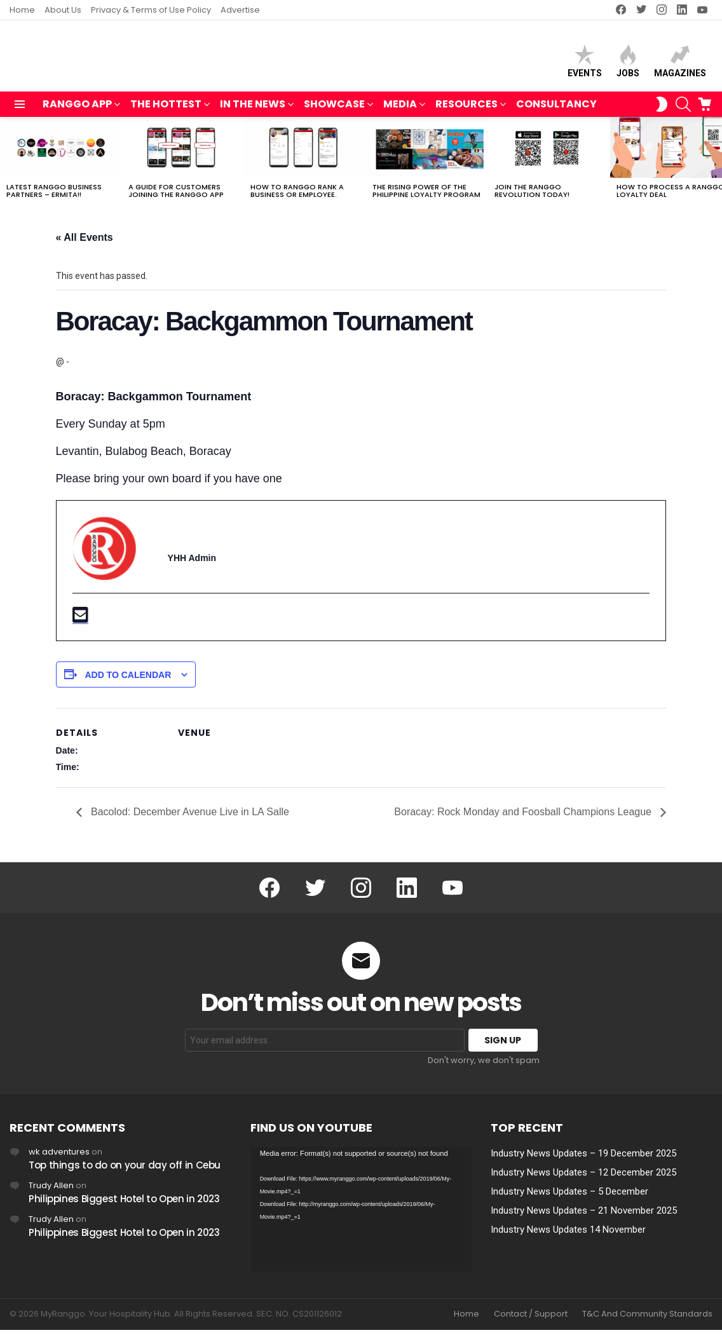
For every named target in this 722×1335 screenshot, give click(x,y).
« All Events (84, 243)
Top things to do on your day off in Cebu (125, 1170)
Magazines (680, 64)
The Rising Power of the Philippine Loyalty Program (426, 196)
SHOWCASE (334, 110)
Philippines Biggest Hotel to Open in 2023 (124, 1204)
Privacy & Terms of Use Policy (151, 10)
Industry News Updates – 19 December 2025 (583, 1159)
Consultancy (556, 109)
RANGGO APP (77, 110)
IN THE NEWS (252, 110)
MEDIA (400, 110)
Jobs (627, 64)
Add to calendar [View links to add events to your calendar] (128, 680)
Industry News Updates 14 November (568, 1235)
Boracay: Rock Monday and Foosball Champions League (524, 817)
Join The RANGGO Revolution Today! (531, 196)
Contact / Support (531, 1320)
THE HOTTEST (165, 110)
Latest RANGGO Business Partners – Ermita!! (54, 196)
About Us (62, 10)
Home (22, 10)
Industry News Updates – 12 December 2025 (583, 1178)
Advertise (240, 10)
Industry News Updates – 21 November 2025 (584, 1216)
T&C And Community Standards (647, 1320)
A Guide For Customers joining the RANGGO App (176, 196)
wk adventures (59, 1157)
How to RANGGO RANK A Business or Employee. (297, 196)
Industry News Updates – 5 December (569, 1197)
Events (585, 64)
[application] (361, 1215)
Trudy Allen (51, 1191)
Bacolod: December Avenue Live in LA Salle (188, 817)
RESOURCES (466, 110)
